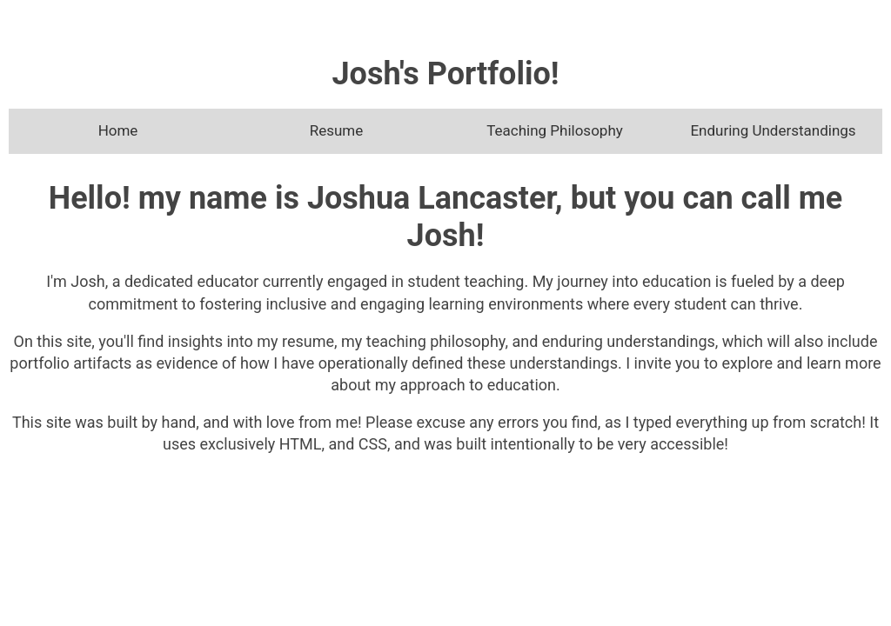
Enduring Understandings (772, 130)
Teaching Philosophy (554, 130)
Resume (337, 130)
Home (118, 130)
